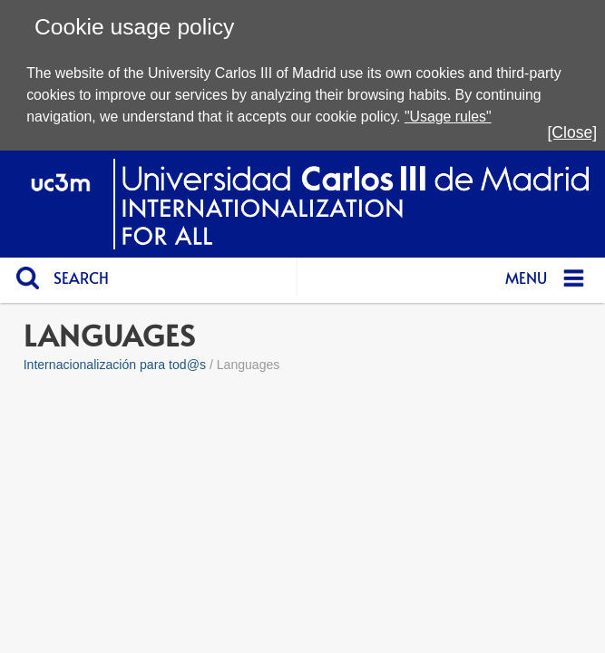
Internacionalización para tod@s (115, 364)
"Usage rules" (448, 116)
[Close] (572, 132)
